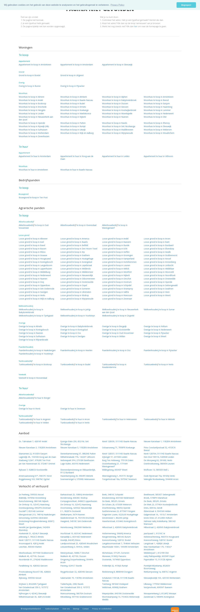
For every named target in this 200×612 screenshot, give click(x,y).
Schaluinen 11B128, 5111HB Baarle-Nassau (118, 579)
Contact (85, 609)
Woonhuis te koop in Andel (31, 100)
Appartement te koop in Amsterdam (76, 64)
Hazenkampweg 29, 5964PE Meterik (76, 476)
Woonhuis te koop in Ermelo (73, 106)
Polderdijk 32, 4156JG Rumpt (115, 565)
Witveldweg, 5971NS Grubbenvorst (76, 596)
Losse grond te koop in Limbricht (158, 265)
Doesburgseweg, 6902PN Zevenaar (35, 508)
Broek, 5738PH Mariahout (155, 497)
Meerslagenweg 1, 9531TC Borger (117, 476)
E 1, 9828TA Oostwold (70, 511)
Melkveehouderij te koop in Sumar (159, 309)
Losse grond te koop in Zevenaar (117, 298)
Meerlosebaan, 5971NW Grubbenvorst (36, 553)
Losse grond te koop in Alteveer (33, 238)
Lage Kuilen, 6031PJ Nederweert (74, 463)
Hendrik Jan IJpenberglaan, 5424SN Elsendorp (34, 528)
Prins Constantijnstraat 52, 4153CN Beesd (159, 449)
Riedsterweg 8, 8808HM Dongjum (117, 571)
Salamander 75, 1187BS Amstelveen (76, 578)
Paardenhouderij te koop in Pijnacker (160, 350)
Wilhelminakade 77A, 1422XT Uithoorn (77, 457)
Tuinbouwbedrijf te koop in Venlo (158, 364)
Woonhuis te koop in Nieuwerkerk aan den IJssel (36, 118)
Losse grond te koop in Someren (75, 288)
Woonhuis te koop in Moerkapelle (117, 113)
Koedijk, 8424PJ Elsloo (70, 540)
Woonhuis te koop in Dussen (115, 103)
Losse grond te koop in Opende (158, 282)
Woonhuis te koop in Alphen (114, 96)
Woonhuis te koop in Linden (31, 113)
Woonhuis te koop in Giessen (115, 106)
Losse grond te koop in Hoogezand (35, 258)
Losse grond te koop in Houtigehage (76, 258)
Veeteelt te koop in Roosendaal (33, 378)
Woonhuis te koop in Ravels (114, 123)
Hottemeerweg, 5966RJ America (116, 533)
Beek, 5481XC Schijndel (112, 494)
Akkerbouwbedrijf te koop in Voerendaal (78, 225)
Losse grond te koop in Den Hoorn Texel (78, 248)
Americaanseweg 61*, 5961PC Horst (35, 476)
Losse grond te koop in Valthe (115, 292)
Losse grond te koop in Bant (156, 242)
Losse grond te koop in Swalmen (158, 288)
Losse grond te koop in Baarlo (74, 242)
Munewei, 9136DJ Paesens (114, 556)
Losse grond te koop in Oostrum (117, 282)
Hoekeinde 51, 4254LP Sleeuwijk (33, 533)
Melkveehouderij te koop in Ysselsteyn (77, 315)
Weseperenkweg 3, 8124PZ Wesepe (160, 593)
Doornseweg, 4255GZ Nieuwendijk (76, 508)
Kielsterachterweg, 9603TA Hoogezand (161, 536)
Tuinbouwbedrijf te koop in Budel (75, 364)
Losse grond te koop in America (74, 238)
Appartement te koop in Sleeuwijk (117, 64)
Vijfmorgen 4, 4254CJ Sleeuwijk (33, 593)
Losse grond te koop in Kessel (157, 258)
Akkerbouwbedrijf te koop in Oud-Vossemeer (34, 226)
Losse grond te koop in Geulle (157, 252)
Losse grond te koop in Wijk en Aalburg (36, 298)
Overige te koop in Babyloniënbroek (76, 326)
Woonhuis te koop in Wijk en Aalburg (76, 133)
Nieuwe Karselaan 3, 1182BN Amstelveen (37, 447)
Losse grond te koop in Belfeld (74, 245)
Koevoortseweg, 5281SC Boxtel (116, 540)
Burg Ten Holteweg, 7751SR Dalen (117, 460)
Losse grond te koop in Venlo (32, 295)
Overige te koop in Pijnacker (156, 333)
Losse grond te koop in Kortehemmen (119, 262)
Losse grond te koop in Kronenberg (160, 262)
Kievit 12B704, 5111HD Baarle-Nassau (161, 453)
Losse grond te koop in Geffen (115, 252)
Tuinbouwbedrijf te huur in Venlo (75, 422)
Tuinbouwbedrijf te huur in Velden (34, 422)
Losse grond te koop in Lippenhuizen (35, 268)
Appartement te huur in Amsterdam (35, 156)
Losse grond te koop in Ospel (73, 285)
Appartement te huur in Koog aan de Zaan (76, 157)
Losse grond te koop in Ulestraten (75, 292)
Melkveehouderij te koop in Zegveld (118, 315)
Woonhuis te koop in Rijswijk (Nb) (34, 126)
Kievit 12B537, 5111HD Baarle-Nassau (119, 453)
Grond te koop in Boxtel (29, 75)
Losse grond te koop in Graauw (33, 255)
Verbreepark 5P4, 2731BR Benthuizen (77, 460)
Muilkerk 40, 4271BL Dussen (31, 556)
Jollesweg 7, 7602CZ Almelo (31, 536)
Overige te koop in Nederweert (158, 329)
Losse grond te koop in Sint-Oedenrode (36, 288)
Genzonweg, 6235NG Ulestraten (33, 518)
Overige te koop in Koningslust (74, 329)
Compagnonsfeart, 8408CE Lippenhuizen (78, 501)
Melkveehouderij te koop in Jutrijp (75, 309)
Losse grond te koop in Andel (115, 238)
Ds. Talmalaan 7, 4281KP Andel (33, 441)
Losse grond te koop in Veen (157, 292)
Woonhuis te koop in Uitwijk (73, 129)
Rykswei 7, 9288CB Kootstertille (33, 469)
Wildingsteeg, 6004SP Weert (114, 469)
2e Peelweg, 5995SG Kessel (31, 494)
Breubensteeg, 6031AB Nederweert (118, 497)
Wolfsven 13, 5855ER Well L (156, 469)
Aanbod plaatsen (52, 609)
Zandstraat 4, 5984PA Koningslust (159, 596)
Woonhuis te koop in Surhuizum (33, 129)
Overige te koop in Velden (113, 336)
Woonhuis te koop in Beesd (156, 100)
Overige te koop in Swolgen (72, 336)
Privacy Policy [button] (117, 5)
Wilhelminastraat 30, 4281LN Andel (34, 596)
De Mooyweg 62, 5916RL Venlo (158, 460)
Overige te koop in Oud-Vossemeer (118, 333)
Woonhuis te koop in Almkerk (73, 96)
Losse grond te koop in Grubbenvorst (160, 255)
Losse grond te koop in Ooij (31, 282)
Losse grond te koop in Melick (115, 268)
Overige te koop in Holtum (156, 326)
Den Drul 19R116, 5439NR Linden (159, 457)
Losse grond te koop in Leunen (116, 265)
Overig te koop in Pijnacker (72, 86)
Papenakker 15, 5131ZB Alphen (158, 559)
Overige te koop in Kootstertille (116, 329)
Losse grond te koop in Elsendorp (159, 248)
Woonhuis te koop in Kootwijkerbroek (119, 110)
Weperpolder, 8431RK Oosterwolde (118, 593)
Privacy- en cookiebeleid (101, 609)
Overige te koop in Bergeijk (114, 326)
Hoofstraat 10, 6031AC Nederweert (76, 533)
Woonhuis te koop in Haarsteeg (158, 106)
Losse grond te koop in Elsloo (32, 252)
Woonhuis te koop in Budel (72, 103)
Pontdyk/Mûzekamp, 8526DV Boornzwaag (157, 567)
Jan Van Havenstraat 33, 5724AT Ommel (37, 463)
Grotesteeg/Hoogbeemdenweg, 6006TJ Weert (36, 522)
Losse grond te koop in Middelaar (159, 268)
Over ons (66, 609)
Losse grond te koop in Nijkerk (116, 275)
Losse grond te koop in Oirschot (116, 278)
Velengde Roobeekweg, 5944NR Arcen (161, 479)
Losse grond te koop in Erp (72, 252)
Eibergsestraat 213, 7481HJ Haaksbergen (37, 514)
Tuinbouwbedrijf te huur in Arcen (75, 419)
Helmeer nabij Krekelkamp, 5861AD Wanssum (160, 522)
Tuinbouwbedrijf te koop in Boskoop (35, 364)
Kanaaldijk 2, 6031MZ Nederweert (75, 536)
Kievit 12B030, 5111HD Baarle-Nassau (119, 441)
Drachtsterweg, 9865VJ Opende (116, 508)
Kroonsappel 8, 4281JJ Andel (31, 543)
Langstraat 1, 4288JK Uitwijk (156, 543)
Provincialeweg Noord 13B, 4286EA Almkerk (35, 573)
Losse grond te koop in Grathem (75, 255)
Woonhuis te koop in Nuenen (115, 117)
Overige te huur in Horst (29, 408)
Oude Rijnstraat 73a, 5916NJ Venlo (159, 476)
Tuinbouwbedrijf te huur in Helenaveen (119, 419)
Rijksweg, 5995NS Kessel (30, 578)
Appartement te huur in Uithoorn (158, 156)
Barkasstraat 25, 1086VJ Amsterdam (76, 494)
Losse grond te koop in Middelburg (34, 272)
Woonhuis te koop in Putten (73, 123)
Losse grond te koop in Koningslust (76, 262)
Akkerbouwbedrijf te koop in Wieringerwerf (114, 226)
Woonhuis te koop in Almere (31, 96)
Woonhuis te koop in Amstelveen (158, 96)
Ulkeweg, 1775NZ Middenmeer (158, 584)
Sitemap (76, 609)
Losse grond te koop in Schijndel (116, 285)
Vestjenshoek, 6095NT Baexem (158, 587)
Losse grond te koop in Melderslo (75, 268)
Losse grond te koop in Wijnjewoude (76, 298)
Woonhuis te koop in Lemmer (157, 110)
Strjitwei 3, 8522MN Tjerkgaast (33, 584)
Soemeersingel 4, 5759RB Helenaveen (77, 479)
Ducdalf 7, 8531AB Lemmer (31, 511)
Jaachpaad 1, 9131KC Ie (154, 533)
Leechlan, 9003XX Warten (30, 546)
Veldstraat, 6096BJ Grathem (114, 587)
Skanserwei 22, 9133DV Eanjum (33, 453)
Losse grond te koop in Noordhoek (159, 275)
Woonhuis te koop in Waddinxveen (117, 129)
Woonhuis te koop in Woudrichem (159, 133)
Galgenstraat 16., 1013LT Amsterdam (161, 514)
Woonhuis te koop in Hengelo (32, 110)
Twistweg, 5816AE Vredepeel (115, 584)
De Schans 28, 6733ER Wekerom (117, 504)
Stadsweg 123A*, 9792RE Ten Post (34, 460)
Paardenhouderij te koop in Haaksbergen (37, 350)
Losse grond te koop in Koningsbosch (36, 262)
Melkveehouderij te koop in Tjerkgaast (36, 315)
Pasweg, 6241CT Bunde (71, 565)
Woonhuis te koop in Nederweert (159, 113)
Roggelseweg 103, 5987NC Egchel (34, 479)
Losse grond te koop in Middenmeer (76, 272)
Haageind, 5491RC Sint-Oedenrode (76, 521)
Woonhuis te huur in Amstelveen (33, 169)
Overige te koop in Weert (155, 336)
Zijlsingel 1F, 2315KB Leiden (114, 457)
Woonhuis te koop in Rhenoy (157, 123)
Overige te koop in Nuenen (31, 333)
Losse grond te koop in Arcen (157, 238)
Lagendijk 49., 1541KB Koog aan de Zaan (37, 457)
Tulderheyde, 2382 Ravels (71, 584)
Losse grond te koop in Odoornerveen (77, 278)
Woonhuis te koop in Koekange (74, 110)
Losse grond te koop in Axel (31, 242)
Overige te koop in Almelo (30, 326)
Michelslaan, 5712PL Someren (115, 553)
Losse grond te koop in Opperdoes (34, 285)
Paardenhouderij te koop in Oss (116, 350)
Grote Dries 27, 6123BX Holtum (158, 518)
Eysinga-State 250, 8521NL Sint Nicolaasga (74, 442)
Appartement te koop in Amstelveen (35, 64)
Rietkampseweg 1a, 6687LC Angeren (160, 571)
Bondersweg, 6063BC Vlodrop (74, 497)
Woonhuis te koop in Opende (32, 123)
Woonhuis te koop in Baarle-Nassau (76, 100)
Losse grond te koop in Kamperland (118, 258)
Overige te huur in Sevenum (72, 408)
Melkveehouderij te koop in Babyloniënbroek (31, 311)
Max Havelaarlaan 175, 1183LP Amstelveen (158, 548)
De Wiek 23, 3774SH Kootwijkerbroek (161, 504)
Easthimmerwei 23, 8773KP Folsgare (118, 511)
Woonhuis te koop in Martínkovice (75, 113)
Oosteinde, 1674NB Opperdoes (116, 559)
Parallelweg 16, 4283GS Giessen (33, 565)
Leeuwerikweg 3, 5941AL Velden (74, 546)
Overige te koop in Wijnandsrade (33, 339)
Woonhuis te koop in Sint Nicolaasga (118, 126)
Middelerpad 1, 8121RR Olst (156, 553)
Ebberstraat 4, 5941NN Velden (157, 511)
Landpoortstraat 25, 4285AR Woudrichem (79, 543)
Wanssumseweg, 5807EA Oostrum (76, 593)
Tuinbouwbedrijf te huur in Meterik (159, 419)
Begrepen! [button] (186, 5)
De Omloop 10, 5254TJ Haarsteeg (34, 504)
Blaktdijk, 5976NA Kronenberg (32, 497)
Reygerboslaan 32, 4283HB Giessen (76, 571)
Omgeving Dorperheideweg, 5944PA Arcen (76, 561)
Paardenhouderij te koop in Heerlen (76, 350)
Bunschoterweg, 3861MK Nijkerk (33, 501)
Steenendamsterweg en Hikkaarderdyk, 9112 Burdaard (78, 471)
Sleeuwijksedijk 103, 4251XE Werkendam (162, 578)
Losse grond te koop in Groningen (117, 255)
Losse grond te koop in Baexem (116, 242)
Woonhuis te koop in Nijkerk (73, 117)
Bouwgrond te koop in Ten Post (33, 197)
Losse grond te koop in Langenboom (35, 265)
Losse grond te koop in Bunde (115, 245)
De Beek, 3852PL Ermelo (113, 501)
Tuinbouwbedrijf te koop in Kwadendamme (114, 365)
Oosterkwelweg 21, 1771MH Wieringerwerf (115, 465)
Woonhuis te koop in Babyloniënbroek (119, 100)
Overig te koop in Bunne (30, 86)
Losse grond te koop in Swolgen (33, 292)
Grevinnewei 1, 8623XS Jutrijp (115, 518)
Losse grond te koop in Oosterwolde (76, 282)
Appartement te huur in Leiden (115, 156)
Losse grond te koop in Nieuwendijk (76, 275)
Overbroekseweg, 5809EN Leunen (159, 463)
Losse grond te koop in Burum (32, 248)
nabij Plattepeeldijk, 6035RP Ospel (159, 556)
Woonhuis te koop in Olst (155, 117)
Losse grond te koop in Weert (157, 295)
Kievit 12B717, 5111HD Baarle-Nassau (36, 540)
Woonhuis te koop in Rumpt (73, 126)
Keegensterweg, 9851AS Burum (116, 536)
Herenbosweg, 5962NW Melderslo (75, 527)
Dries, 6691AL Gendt (153, 508)
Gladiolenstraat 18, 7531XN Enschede (77, 518)
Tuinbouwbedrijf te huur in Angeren (34, 419)
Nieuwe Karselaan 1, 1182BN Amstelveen (162, 441)
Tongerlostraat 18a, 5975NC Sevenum (119, 479)
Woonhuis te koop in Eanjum (157, 103)
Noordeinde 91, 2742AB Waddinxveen (36, 559)
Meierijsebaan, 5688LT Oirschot (74, 553)
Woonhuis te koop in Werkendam (34, 133)
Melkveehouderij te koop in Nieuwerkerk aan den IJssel (120, 311)
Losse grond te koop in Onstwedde (159, 278)
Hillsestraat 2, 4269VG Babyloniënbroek (120, 527)
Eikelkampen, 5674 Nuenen (72, 514)
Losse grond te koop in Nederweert (35, 275)
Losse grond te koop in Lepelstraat (76, 265)
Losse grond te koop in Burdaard (158, 245)
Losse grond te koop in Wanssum (117, 295)
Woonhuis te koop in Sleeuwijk (157, 126)
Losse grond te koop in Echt (114, 248)
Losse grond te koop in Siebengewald (161, 285)
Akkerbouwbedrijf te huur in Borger (34, 398)
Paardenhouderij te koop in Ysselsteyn (36, 353)
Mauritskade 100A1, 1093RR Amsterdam (120, 546)
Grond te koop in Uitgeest (72, 75)
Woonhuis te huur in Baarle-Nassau (76, 169)
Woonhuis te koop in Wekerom (158, 129)
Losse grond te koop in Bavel (32, 245)
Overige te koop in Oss (70, 333)
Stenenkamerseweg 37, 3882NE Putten (78, 453)
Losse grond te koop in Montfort (117, 272)
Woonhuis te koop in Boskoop (32, 103)
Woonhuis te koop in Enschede (33, 106)
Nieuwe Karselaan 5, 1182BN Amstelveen (79, 447)
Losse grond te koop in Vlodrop (74, 295)
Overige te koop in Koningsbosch (33, 329)
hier (135, 26)
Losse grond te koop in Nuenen (33, 278)
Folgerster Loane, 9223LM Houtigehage (120, 514)
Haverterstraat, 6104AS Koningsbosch (119, 521)
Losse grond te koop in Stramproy (117, 288)
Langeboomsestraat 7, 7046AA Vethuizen (120, 543)
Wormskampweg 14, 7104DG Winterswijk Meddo (120, 598)
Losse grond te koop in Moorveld (159, 272)
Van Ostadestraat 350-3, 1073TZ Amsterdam (33, 588)
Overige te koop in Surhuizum (32, 336)
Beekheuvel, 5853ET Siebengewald (159, 494)
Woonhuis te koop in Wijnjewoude (117, 133)
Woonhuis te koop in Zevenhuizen (34, 136)
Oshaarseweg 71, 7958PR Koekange (118, 447)
